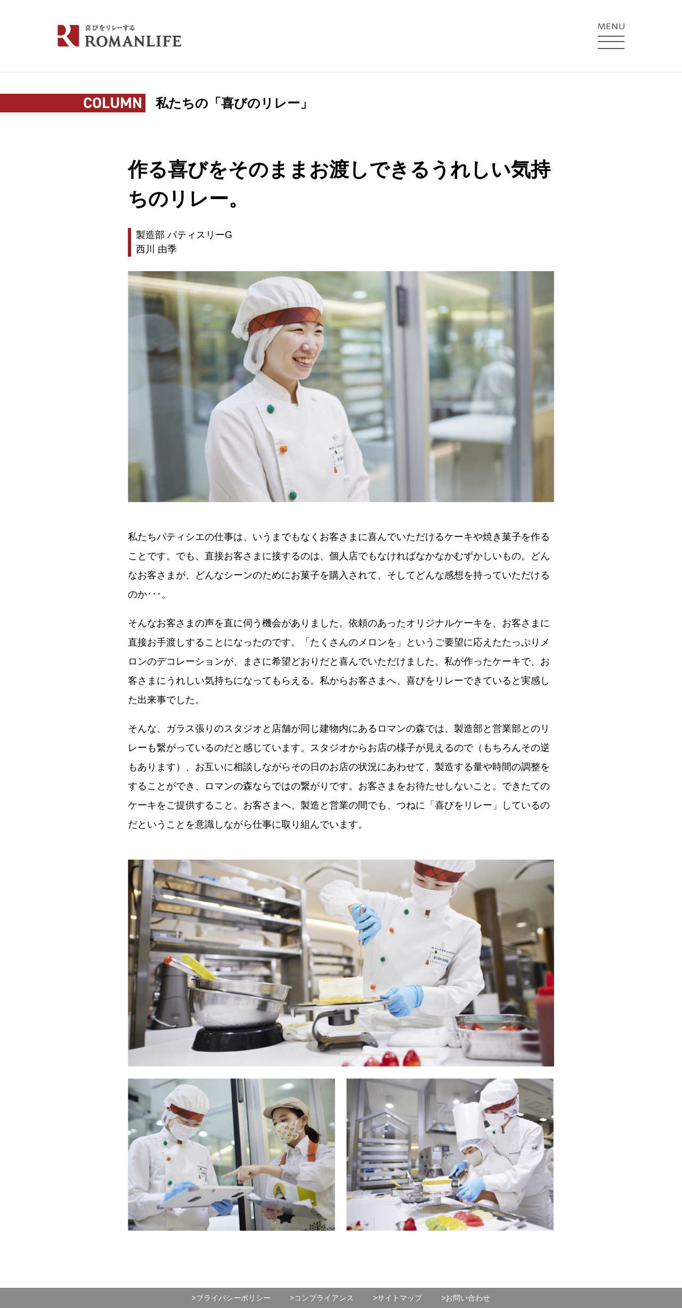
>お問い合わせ (465, 1298)
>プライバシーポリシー (231, 1298)
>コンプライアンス (322, 1298)
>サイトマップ (397, 1298)
